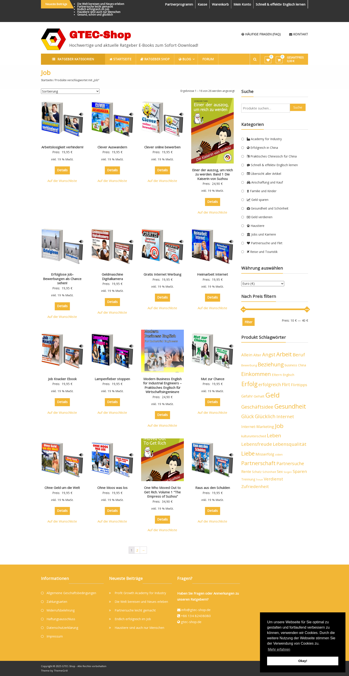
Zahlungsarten (57, 601)
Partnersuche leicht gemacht (95, 6)
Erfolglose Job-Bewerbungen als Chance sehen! (62, 278)
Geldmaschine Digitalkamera (112, 276)
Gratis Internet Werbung (162, 274)
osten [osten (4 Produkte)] (279, 454)
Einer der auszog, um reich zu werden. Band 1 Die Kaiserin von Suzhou (212, 174)
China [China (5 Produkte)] (302, 365)
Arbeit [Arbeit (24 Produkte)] (284, 354)
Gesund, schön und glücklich (95, 14)
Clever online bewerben (162, 147)
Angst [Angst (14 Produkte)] (268, 354)
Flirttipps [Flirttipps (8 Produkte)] (299, 384)
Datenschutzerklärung (62, 628)
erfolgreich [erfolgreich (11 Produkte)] (269, 384)
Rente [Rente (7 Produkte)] (246, 471)
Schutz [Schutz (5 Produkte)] (257, 472)
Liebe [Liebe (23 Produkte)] (248, 453)
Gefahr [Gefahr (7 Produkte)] (247, 396)
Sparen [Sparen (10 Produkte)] (300, 471)
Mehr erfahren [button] (279, 649)
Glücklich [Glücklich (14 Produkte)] (265, 416)
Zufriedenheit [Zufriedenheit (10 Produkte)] (255, 486)
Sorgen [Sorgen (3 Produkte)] (288, 472)
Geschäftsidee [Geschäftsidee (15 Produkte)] (257, 407)
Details (62, 170)
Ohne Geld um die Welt (62, 487)
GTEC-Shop (100, 34)
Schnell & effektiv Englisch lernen (280, 4)
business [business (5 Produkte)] (291, 365)
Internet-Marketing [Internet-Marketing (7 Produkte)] (257, 426)
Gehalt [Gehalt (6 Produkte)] (259, 396)
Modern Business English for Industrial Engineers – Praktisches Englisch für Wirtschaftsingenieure (162, 385)
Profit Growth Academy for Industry (140, 593)
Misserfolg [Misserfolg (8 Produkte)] (265, 454)
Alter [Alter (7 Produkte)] (257, 355)
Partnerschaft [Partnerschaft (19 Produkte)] (258, 463)
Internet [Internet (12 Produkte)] (285, 417)
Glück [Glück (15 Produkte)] (247, 416)
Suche (297, 107)
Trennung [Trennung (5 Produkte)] (248, 479)
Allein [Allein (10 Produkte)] (246, 355)
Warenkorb (220, 4)
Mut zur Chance (212, 379)
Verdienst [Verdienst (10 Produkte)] (273, 479)
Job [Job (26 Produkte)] (279, 426)
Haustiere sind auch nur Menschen (98, 12)
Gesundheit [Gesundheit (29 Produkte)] (290, 406)
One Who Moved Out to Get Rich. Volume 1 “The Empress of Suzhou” (162, 491)
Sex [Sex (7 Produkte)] (280, 471)
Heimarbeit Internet (212, 274)
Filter (248, 322)
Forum (208, 59)
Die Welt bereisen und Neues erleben (100, 4)
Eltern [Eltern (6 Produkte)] (277, 374)
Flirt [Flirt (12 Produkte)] (286, 384)
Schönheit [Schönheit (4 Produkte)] (269, 472)
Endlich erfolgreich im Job (93, 9)
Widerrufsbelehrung (61, 610)
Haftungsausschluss (61, 619)
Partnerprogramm (179, 4)
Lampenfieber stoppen (112, 379)
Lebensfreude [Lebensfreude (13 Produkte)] (256, 444)
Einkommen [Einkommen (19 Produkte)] (256, 373)
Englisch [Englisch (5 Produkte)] (288, 375)
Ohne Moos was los (112, 487)
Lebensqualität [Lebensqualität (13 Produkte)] (289, 444)
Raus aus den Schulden (212, 487)
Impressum (55, 636)
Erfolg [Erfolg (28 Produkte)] (249, 384)
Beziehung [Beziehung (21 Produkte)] (271, 364)
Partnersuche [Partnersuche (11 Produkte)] (290, 463)
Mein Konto (242, 4)
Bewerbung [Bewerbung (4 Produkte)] (249, 365)
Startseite (47, 80)
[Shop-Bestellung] (70, 91)
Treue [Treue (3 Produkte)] (259, 479)
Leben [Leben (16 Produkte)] (274, 435)
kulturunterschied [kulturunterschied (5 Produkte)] (253, 436)
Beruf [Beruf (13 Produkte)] (299, 354)
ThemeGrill (61, 670)
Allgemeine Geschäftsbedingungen (71, 593)
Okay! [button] (302, 661)
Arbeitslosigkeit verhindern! (62, 147)
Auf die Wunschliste (62, 180)
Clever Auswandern (112, 147)
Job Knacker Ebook (62, 379)
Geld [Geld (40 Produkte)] (272, 395)
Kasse (202, 4)
